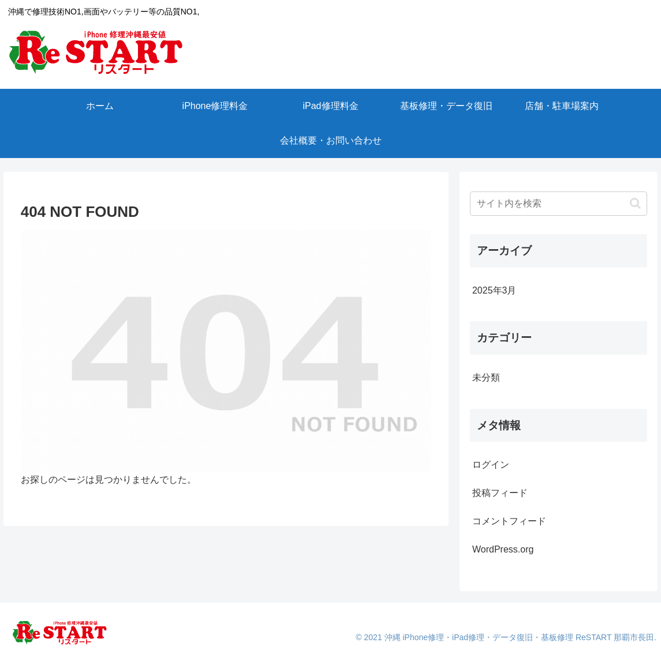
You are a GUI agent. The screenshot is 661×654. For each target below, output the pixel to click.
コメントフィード (509, 521)
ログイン (490, 464)
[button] (635, 203)
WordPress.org (502, 549)
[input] (558, 203)
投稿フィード (500, 493)
